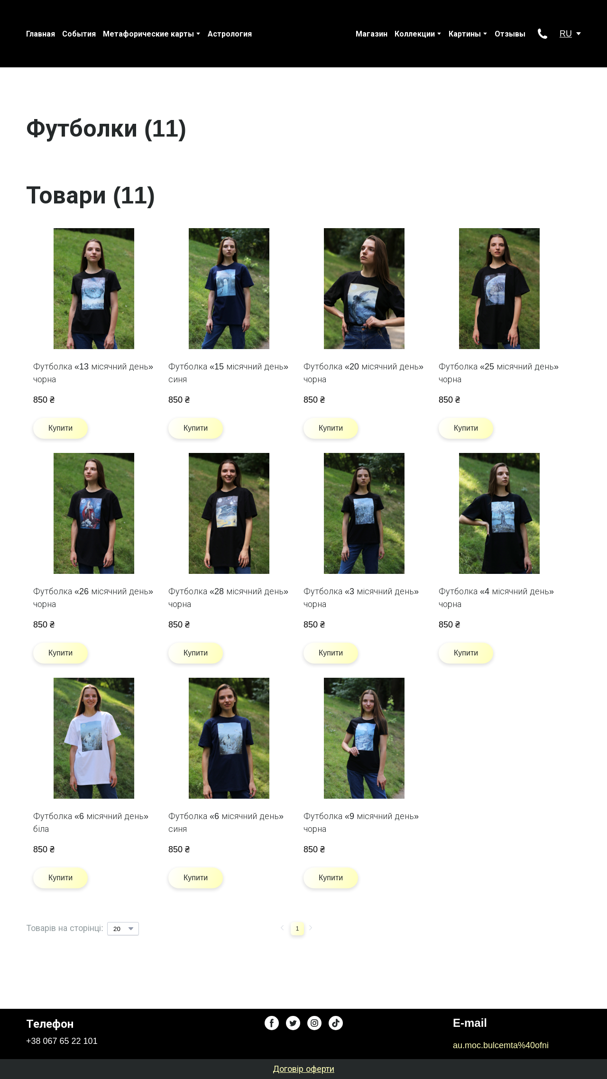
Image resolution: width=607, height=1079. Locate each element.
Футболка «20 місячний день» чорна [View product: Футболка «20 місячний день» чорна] (363, 373)
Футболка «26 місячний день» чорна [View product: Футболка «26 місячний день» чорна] (93, 598)
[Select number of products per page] (123, 928)
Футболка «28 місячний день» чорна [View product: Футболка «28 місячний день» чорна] (228, 598)
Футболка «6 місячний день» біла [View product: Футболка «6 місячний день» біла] (90, 823)
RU (566, 33)
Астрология (230, 34)
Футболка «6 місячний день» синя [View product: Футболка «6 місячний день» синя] (226, 823)
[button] (542, 33)
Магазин (371, 34)
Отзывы (510, 34)
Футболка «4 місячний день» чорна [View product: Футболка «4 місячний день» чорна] (496, 598)
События (79, 34)
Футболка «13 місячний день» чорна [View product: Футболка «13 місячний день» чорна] (93, 373)
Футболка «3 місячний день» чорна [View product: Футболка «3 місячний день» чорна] (361, 598)
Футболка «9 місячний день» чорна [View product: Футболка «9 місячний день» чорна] (361, 823)
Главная (40, 34)
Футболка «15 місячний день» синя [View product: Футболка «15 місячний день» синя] (228, 373)
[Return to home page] (294, 33)
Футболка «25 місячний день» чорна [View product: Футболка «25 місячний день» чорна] (499, 373)
